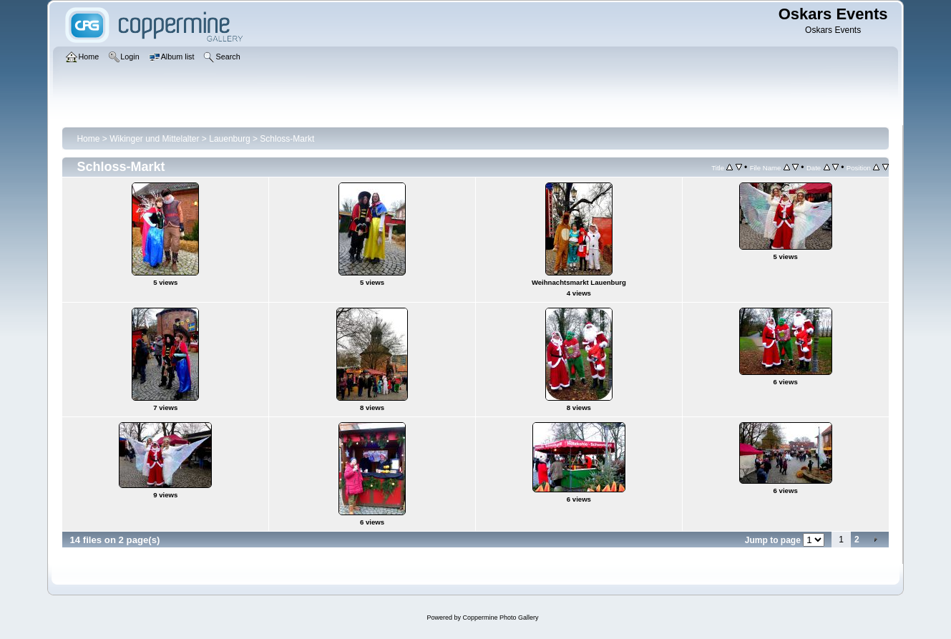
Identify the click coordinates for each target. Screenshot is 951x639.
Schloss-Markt (287, 139)
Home (88, 139)
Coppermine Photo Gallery (500, 617)
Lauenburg (229, 139)
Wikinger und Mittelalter (154, 139)
